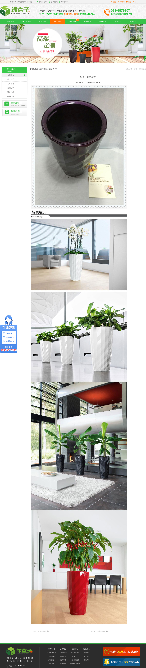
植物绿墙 (87, 21)
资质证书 (10, 88)
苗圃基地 (87, 653)
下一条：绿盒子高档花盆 (99, 631)
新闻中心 (63, 660)
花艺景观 (52, 663)
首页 (135, 69)
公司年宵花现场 (75, 663)
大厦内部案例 (75, 660)
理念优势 (10, 79)
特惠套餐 (74, 20)
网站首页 (10, 21)
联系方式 (133, 21)
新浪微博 (64, 2)
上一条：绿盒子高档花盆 (40, 631)
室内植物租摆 (51, 653)
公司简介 (16, 75)
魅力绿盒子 (26, 21)
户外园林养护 (51, 656)
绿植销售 (102, 21)
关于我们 (87, 656)
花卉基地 (10, 84)
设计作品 (10, 92)
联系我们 (87, 660)
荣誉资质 (63, 663)
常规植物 (42, 21)
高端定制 (57, 21)
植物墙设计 (51, 660)
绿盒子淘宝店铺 (119, 2)
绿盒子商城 (132, 2)
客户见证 (117, 21)
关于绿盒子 (63, 653)
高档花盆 (10, 96)
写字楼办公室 (75, 653)
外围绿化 (75, 656)
